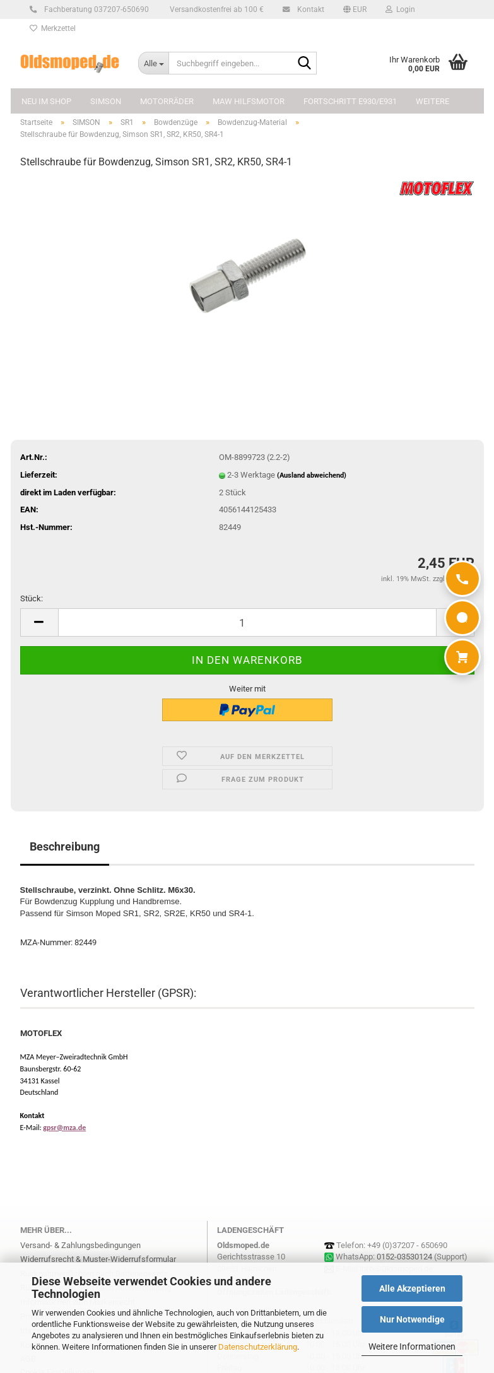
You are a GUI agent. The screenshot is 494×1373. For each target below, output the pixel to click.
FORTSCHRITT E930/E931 (350, 101)
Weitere (432, 101)
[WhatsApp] (462, 617)
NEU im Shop (46, 101)
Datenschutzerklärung (257, 1347)
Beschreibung (65, 846)
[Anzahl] (247, 622)
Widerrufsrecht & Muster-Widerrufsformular (98, 1259)
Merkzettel (53, 28)
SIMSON (105, 101)
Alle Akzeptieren (412, 1288)
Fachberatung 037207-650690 (94, 9)
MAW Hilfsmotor (249, 101)
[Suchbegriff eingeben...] (153, 63)
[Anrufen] (462, 578)
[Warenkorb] (462, 656)
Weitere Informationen (412, 1346)
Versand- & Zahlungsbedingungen (80, 1245)
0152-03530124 (404, 1256)
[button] (355, 9)
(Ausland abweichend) (311, 475)
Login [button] (400, 9)
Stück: (31, 598)
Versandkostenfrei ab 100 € (216, 9)
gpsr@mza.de (64, 1127)
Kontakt (308, 9)
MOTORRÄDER (167, 101)
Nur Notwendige (412, 1319)
